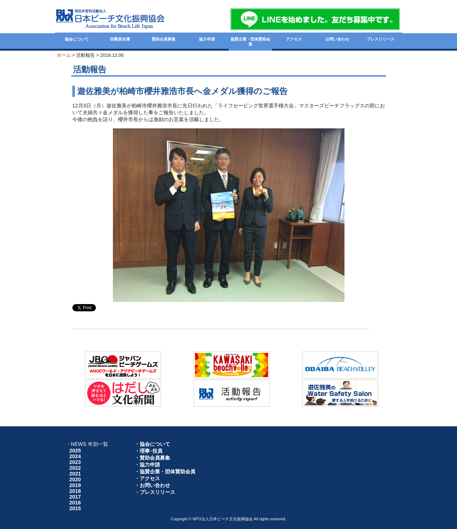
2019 (75, 485)
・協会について (152, 444)
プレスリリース (380, 39)
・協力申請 (147, 465)
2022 (75, 468)
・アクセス (147, 478)
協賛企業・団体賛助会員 (250, 41)
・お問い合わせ (152, 485)
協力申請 (207, 39)
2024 (75, 456)
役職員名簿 (120, 39)
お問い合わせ (337, 39)
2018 (75, 491)
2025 (75, 450)
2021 (75, 474)
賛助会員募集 (163, 39)
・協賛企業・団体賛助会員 (165, 471)
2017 (75, 497)
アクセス (294, 39)
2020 (75, 479)
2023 (75, 462)
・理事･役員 (148, 451)
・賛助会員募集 (152, 458)
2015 (75, 508)
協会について (77, 39)
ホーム (64, 55)
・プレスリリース (155, 492)
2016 (75, 502)
